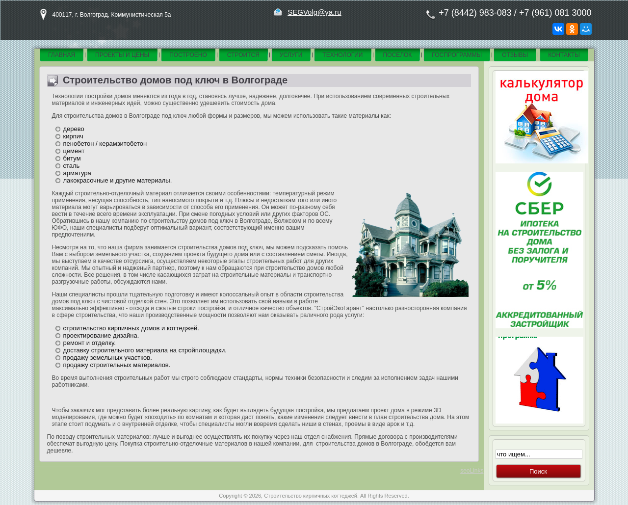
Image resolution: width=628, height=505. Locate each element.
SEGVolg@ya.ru (314, 12)
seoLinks (471, 470)
